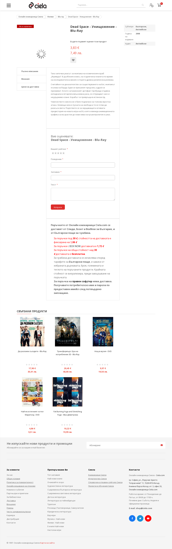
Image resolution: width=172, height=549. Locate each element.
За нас (10, 475)
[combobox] (111, 5)
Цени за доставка (30, 86)
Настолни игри (54, 530)
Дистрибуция (13, 519)
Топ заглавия (53, 475)
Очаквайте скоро (55, 482)
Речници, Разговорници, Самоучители (65, 508)
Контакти (11, 522)
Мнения (25, 79)
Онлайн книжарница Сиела (30, 16)
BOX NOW (75, 246)
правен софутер (82, 281)
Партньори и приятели (17, 493)
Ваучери (51, 515)
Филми (50, 16)
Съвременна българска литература (64, 489)
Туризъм (51, 504)
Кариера (11, 515)
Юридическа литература (59, 511)
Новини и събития (15, 489)
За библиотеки (14, 497)
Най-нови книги (54, 478)
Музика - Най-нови (56, 519)
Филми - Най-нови (55, 522)
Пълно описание (29, 71)
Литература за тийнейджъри (61, 500)
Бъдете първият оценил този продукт (88, 41)
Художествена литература (60, 486)
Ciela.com (160, 475)
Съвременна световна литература (64, 493)
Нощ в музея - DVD (103, 351)
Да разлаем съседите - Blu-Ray (32, 351)
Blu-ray (61, 16)
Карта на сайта (47, 542)
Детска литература (56, 497)
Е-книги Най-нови (55, 526)
